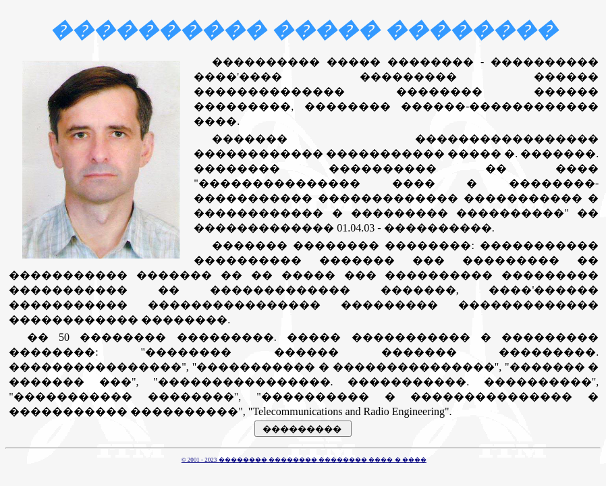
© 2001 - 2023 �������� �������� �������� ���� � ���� (304, 459)
